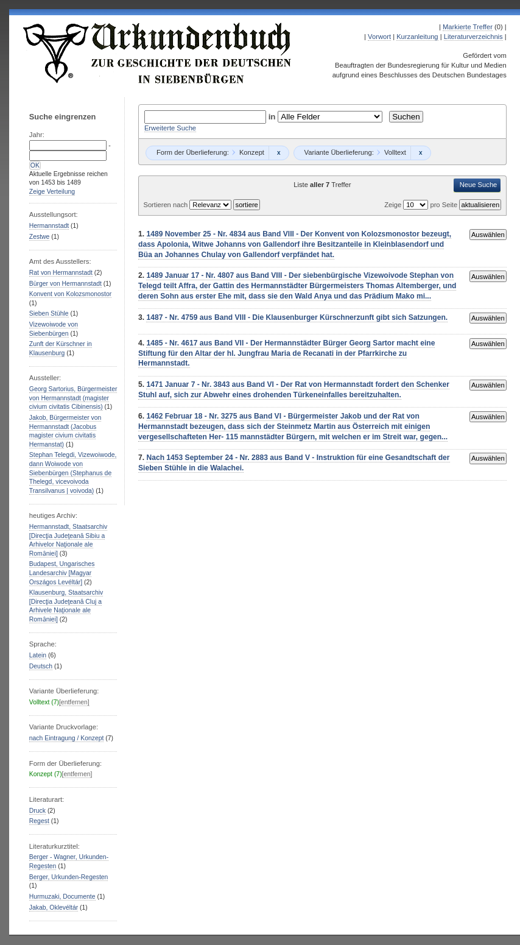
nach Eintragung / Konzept (66, 738)
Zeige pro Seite (421, 204)
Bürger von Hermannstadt (65, 283)
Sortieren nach (166, 204)
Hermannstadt (49, 225)
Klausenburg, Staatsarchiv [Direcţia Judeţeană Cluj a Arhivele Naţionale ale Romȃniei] (66, 606)
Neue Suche (478, 184)
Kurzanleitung (417, 36)
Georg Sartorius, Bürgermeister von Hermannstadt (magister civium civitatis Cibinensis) (73, 398)
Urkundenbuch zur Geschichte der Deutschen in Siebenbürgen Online (158, 53)
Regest (39, 821)
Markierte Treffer (468, 26)
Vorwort (379, 36)
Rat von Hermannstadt (61, 272)
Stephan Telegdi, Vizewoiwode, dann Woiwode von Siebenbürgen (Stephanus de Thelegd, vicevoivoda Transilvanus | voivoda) (73, 472)
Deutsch (40, 666)
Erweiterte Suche (170, 128)
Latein (37, 655)
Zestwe (39, 236)
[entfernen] (74, 702)
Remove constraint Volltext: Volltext (420, 153)
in (273, 116)
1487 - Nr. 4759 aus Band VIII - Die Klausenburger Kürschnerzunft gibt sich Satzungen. (297, 317)
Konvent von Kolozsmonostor (70, 294)
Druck (37, 810)
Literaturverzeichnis (473, 36)
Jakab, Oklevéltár (53, 907)
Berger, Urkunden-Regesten (68, 877)
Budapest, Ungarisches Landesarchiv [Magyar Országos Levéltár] (62, 573)
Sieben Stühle (49, 313)
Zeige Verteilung (52, 191)
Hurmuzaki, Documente (62, 896)
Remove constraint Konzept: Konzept (279, 153)
